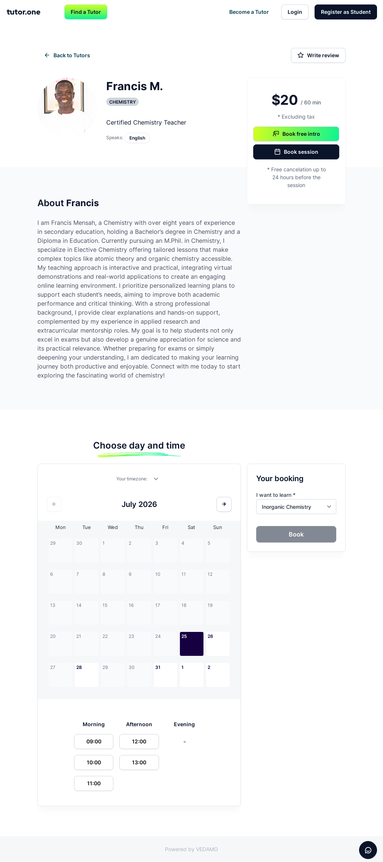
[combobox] (156, 480)
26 (210, 636)
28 (79, 667)
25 (184, 636)
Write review (318, 55)
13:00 (139, 762)
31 (157, 667)
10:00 (94, 762)
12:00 (139, 741)
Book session (296, 152)
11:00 (94, 783)
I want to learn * (275, 495)
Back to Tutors (67, 55)
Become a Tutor (249, 12)
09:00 (93, 741)
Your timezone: (131, 479)
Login (295, 12)
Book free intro (296, 134)
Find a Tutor (86, 12)
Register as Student (346, 12)
